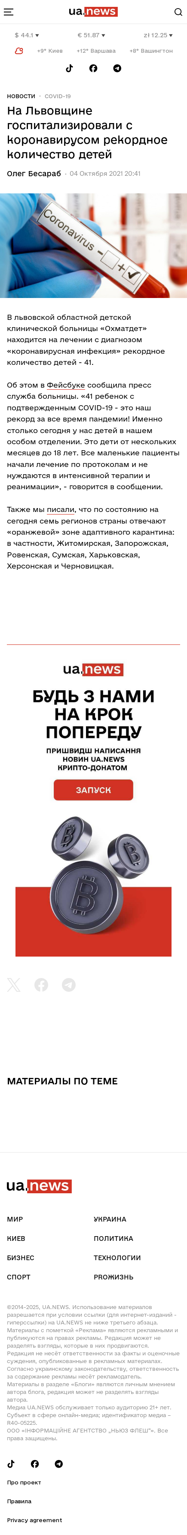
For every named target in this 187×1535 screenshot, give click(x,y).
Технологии (117, 1257)
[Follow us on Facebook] (93, 68)
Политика (113, 1238)
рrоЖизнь (113, 1277)
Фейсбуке (66, 385)
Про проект (24, 1482)
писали (60, 509)
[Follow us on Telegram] (117, 68)
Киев (16, 1238)
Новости (21, 96)
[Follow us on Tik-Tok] (69, 68)
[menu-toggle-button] (8, 12)
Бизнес (20, 1257)
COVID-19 (58, 96)
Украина (110, 1219)
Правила (19, 1501)
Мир (15, 1219)
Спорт (19, 1277)
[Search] (178, 12)
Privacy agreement (34, 1520)
